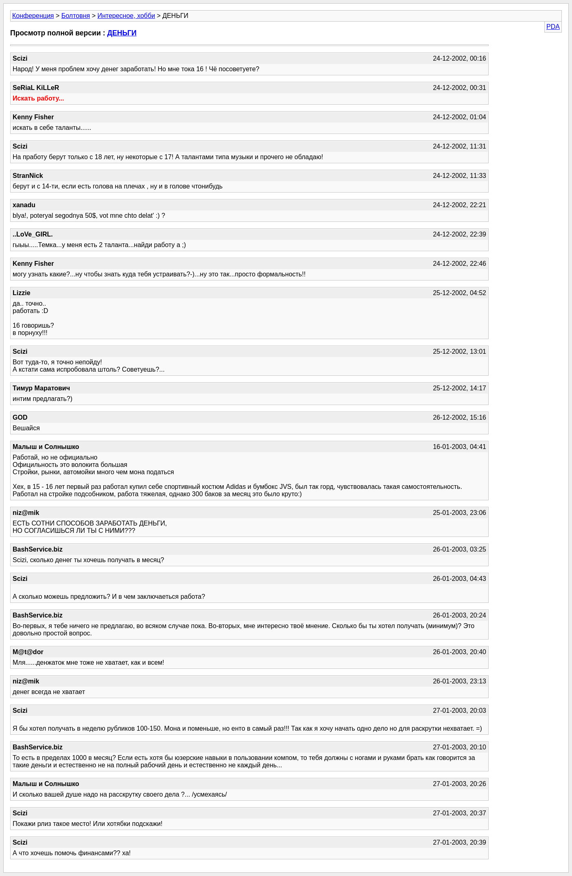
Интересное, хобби (126, 15)
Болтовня (75, 15)
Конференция (33, 15)
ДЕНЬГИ (121, 33)
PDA (553, 26)
